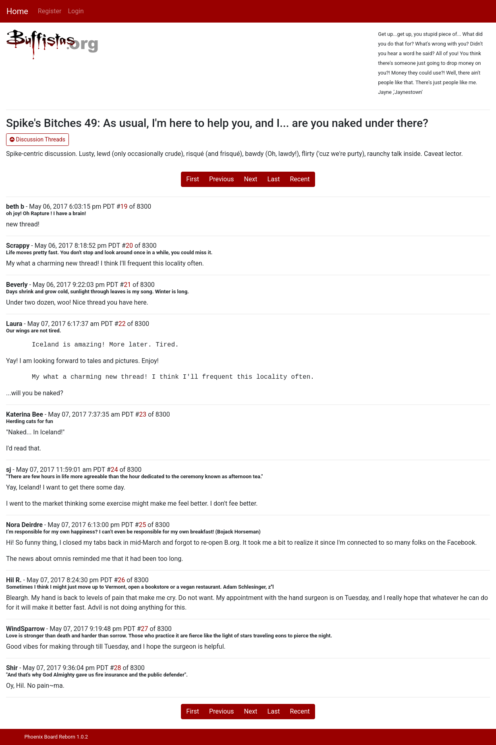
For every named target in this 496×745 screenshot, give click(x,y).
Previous (221, 179)
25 (142, 525)
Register (50, 11)
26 (121, 580)
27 (144, 629)
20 (129, 245)
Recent (299, 179)
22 (122, 324)
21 (127, 284)
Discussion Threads (37, 139)
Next (250, 179)
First (192, 179)
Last (274, 179)
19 (124, 206)
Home (17, 11)
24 (114, 469)
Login (75, 11)
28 (117, 668)
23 (142, 414)
